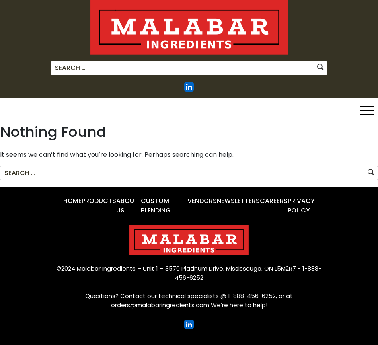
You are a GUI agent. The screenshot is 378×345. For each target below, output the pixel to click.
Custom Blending (156, 205)
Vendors (202, 200)
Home (72, 200)
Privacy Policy (301, 205)
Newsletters (238, 200)
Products (99, 200)
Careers (274, 200)
